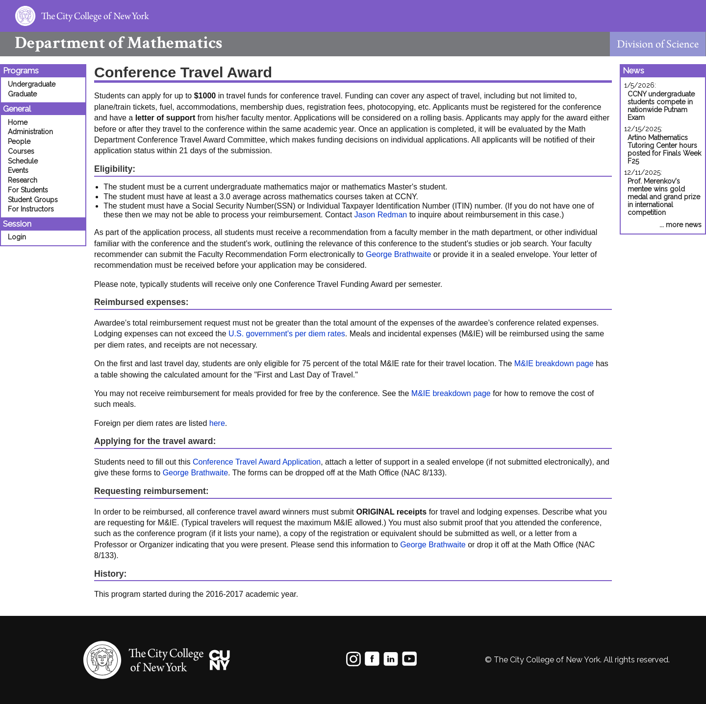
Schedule (23, 161)
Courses (21, 151)
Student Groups (33, 200)
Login (17, 237)
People (19, 141)
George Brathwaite (398, 254)
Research (22, 180)
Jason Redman (380, 215)
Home (17, 122)
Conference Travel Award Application (257, 462)
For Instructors (31, 209)
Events (18, 170)
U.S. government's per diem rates (286, 333)
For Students (28, 190)
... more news (680, 225)
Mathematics (111, 43)
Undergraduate (31, 84)
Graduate (22, 94)
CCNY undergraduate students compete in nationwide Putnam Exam (661, 105)
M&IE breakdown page (554, 363)
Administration (30, 132)
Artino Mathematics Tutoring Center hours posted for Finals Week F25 (664, 149)
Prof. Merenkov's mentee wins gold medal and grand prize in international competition (664, 196)
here (217, 423)
